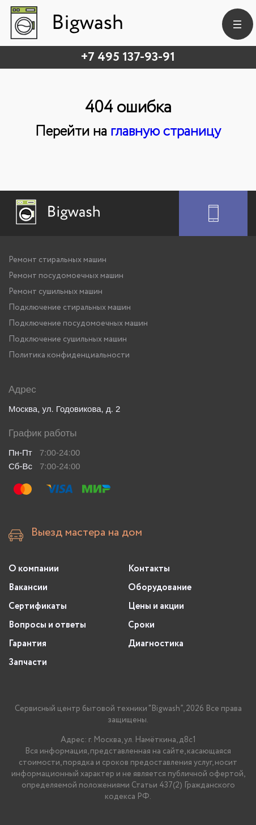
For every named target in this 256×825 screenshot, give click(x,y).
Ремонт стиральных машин (57, 260)
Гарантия (27, 643)
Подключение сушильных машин (67, 339)
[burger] (237, 24)
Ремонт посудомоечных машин (65, 275)
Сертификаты (37, 606)
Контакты (149, 568)
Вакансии (28, 587)
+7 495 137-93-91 (128, 57)
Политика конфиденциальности (69, 355)
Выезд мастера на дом (86, 533)
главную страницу (165, 131)
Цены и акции (156, 606)
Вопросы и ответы (47, 625)
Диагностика (156, 643)
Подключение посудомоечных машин (78, 323)
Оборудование (159, 587)
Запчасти (27, 662)
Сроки (141, 625)
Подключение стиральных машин (69, 307)
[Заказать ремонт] (213, 213)
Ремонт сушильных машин (55, 291)
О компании (33, 568)
